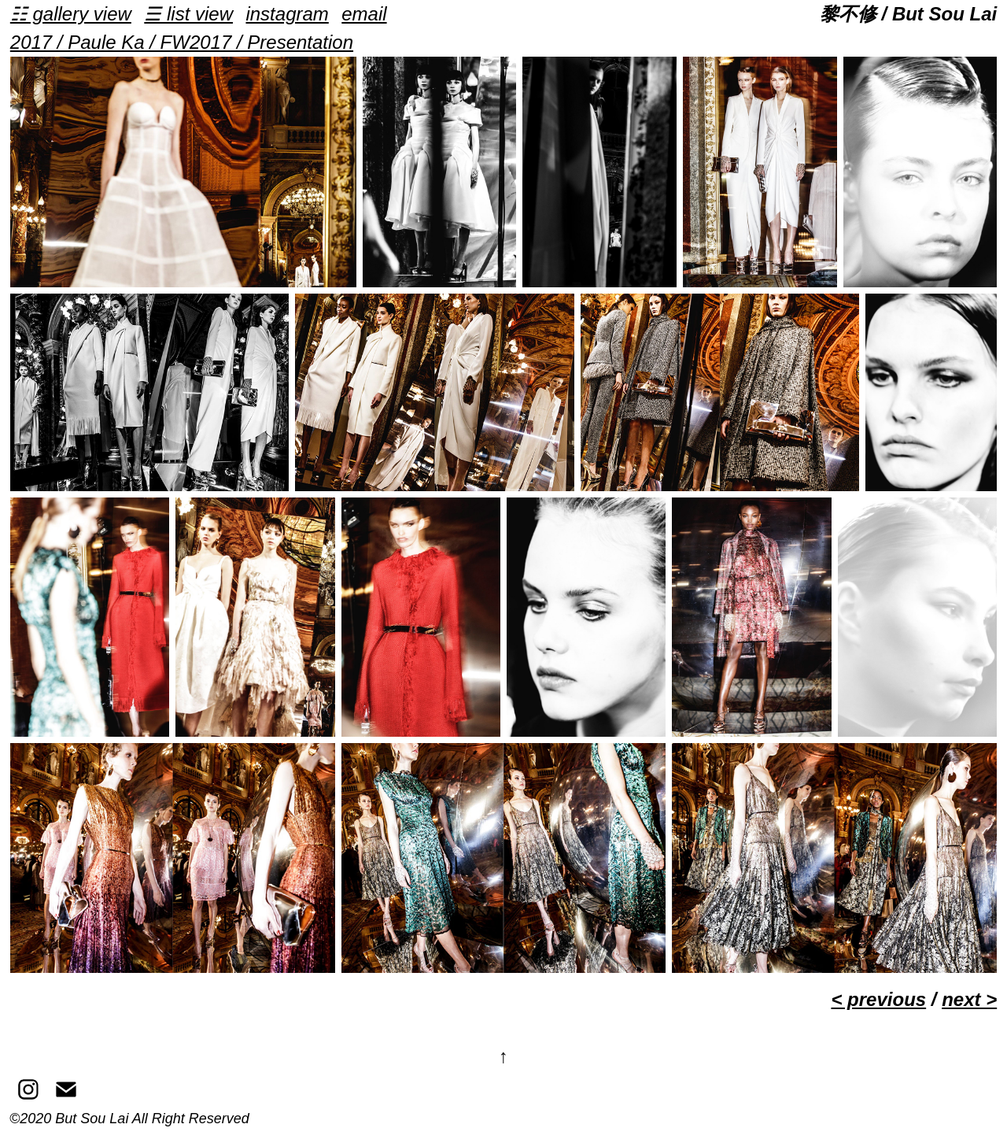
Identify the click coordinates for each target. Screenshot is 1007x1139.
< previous (878, 999)
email (363, 13)
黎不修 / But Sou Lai (908, 13)
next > (969, 999)
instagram (286, 13)
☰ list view (188, 13)
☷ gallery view (70, 13)
